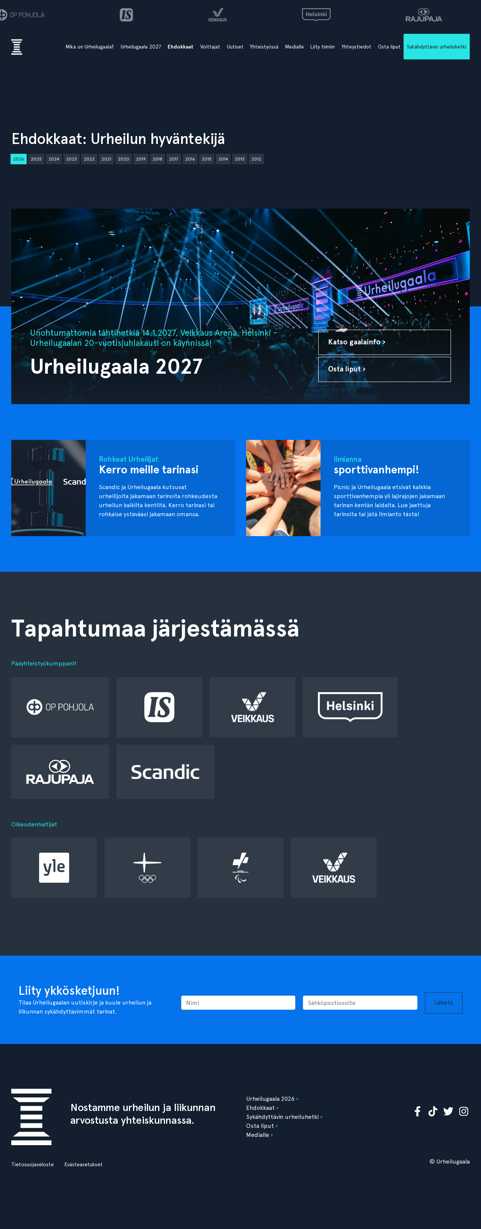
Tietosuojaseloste (32, 1164)
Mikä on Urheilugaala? (90, 47)
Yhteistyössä (264, 47)
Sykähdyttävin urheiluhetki (436, 47)
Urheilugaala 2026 (270, 1098)
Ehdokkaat (181, 47)
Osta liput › (347, 369)
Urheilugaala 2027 (141, 47)
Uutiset (235, 47)
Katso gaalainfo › (357, 342)
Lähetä (443, 1002)
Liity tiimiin (322, 47)
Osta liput (389, 47)
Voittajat (210, 47)
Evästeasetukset (83, 1164)
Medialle (294, 47)
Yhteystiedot (356, 47)
